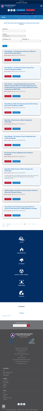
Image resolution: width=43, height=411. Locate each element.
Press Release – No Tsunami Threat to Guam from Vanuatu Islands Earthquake (19, 68)
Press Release (8, 54)
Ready (21, 355)
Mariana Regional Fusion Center (21, 350)
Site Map (27, 409)
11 (21, 224)
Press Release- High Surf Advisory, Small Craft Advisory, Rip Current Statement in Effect (21, 104)
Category (4, 33)
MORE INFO (7, 59)
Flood (4, 392)
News (4, 370)
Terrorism (5, 399)
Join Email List (5, 380)
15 (32, 224)
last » (7, 226)
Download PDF (17, 59)
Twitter (4, 387)
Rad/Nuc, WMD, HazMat (7, 397)
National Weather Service (21, 363)
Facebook (5, 384)
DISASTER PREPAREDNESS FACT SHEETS (26, 12)
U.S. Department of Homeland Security (22, 361)
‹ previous (8, 224)
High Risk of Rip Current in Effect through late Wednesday (18, 120)
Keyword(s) (5, 28)
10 (19, 224)
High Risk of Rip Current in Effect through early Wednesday (18, 169)
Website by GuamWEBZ (33, 409)
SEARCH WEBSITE (30, 9)
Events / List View (6, 373)
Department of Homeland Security (21, 348)
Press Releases (6, 375)
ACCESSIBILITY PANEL (21, 2)
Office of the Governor (21, 357)
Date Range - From (6, 38)
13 (27, 224)
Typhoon (4, 396)
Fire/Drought (5, 394)
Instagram (5, 385)
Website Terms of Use (20, 409)
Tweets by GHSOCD (6, 315)
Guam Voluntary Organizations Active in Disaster (21, 359)
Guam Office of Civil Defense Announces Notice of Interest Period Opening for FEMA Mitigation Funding (20, 207)
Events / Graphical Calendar (8, 372)
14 (29, 224)
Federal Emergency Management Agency (21, 353)
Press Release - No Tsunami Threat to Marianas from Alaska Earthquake (20, 137)
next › (3, 226)
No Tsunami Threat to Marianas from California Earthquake (18, 153)
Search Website (6, 382)
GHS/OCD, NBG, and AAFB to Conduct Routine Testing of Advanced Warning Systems (21, 191)
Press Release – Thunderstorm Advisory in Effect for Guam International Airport (20, 51)
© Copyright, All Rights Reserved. (11, 409)
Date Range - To (25, 38)
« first (3, 224)
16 (35, 224)
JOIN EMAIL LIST (21, 9)
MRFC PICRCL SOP (21, 351)
